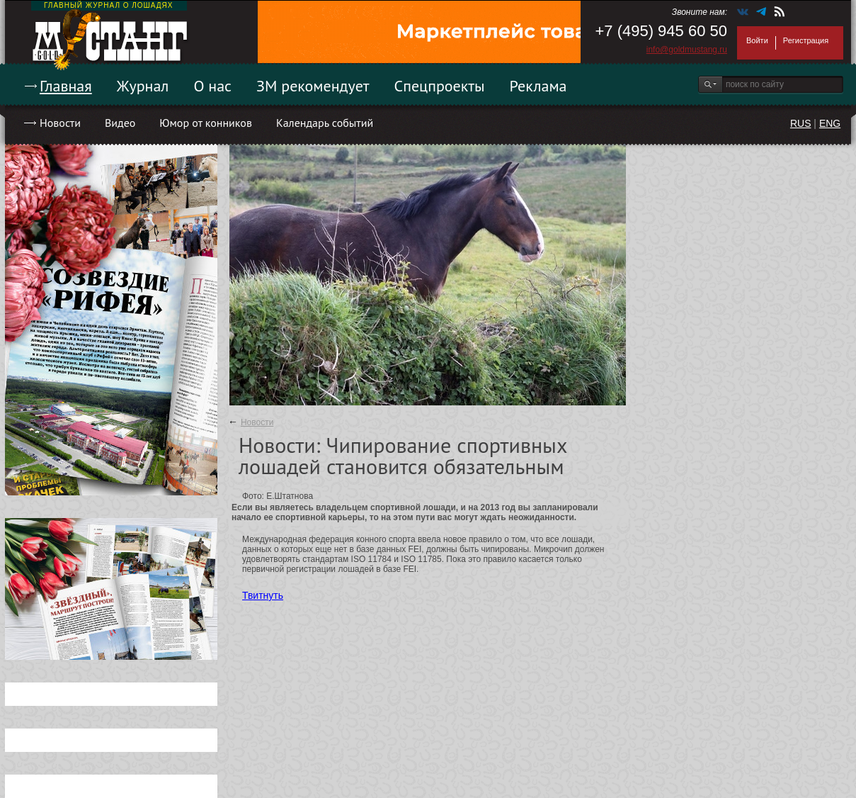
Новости (60, 123)
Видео (120, 123)
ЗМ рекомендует (313, 86)
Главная (66, 86)
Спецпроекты (439, 86)
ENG (829, 123)
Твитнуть (262, 595)
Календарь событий (324, 123)
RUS (800, 123)
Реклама (538, 86)
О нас (212, 86)
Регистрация (805, 40)
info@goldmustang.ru (686, 50)
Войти (757, 40)
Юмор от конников (205, 123)
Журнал (143, 86)
